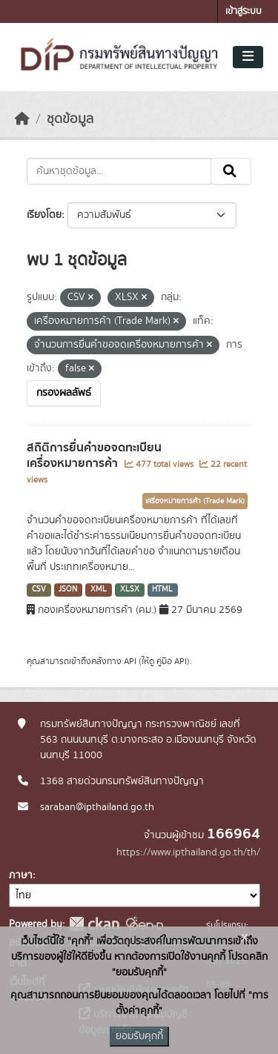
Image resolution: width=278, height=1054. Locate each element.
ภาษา (21, 875)
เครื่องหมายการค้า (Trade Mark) (195, 501)
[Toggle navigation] (248, 57)
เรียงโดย (44, 215)
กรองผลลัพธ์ (63, 392)
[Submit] (231, 171)
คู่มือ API (171, 661)
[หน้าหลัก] (22, 119)
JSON (68, 589)
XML (98, 589)
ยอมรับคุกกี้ (139, 1036)
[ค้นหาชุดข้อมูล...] (119, 171)
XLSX (129, 589)
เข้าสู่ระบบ (243, 11)
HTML (162, 589)
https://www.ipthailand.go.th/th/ (188, 852)
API (130, 661)
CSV (39, 589)
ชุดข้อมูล (70, 119)
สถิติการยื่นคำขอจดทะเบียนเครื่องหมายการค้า (94, 455)
